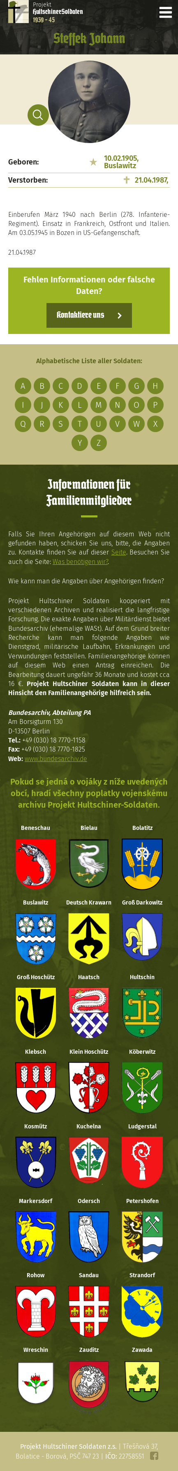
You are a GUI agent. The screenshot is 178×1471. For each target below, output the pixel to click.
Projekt (58, 12)
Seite (118, 552)
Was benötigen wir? (80, 562)
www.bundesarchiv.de (56, 759)
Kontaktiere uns (80, 315)
